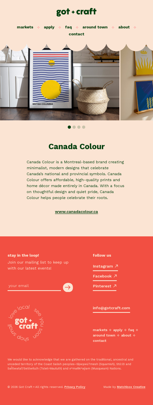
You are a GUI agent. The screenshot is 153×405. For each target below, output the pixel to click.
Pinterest (104, 286)
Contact (76, 34)
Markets (25, 27)
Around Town (95, 27)
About (124, 27)
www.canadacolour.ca (76, 211)
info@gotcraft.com (111, 307)
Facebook (105, 276)
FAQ (68, 27)
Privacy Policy (74, 387)
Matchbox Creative (131, 387)
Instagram (105, 266)
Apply (49, 27)
